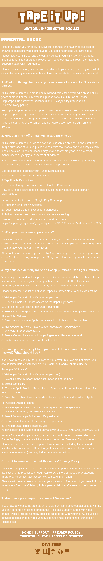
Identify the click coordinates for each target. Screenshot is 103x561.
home (26, 532)
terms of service (67, 536)
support (42, 532)
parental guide (34, 536)
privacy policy (67, 532)
